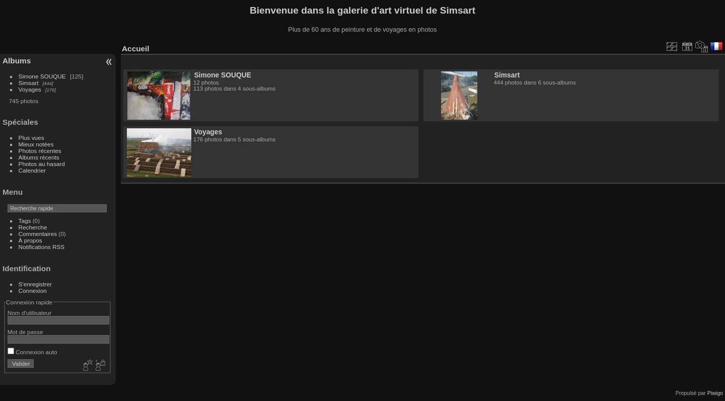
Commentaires (38, 233)
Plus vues (31, 137)
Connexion (33, 290)
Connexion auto (32, 352)
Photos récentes (40, 150)
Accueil (136, 48)
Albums (17, 60)
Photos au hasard (42, 164)
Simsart (29, 82)
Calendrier (32, 170)
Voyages (30, 89)
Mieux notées (36, 144)
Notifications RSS (42, 247)
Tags (25, 220)
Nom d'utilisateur (29, 312)
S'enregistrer (35, 284)
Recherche (33, 227)
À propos (30, 240)
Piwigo (715, 393)
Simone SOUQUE (42, 76)
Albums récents (39, 157)
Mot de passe (25, 332)
